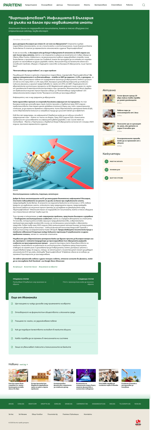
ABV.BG (11, 404)
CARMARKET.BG (82, 404)
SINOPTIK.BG (45, 404)
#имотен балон (30, 267)
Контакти (88, 414)
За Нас (11, 414)
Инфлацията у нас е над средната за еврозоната (34, 97)
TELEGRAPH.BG (124, 404)
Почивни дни (112, 170)
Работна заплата (114, 161)
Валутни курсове (114, 178)
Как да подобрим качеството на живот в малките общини (43, 329)
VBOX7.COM (32, 404)
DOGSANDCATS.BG (98, 404)
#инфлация (17, 267)
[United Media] (138, 423)
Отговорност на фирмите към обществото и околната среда (45, 312)
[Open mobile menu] (143, 5)
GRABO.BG (68, 404)
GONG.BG (57, 404)
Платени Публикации (71, 414)
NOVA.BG (138, 404)
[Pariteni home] (12, 5)
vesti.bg (24, 364)
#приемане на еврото (48, 267)
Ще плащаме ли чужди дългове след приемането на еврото (43, 303)
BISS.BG (112, 404)
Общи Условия (37, 414)
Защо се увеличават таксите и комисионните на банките (43, 347)
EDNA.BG (21, 404)
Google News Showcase (54, 261)
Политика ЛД (53, 414)
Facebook (36, 261)
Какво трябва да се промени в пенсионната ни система (41, 338)
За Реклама (23, 414)
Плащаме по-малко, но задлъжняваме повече (36, 321)
